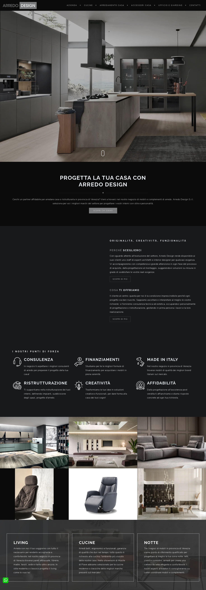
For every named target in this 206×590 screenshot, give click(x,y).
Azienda (72, 5)
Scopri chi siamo (103, 210)
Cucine (88, 5)
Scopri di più (120, 279)
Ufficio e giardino (170, 5)
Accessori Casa (141, 5)
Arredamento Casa (112, 5)
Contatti (195, 5)
